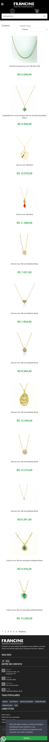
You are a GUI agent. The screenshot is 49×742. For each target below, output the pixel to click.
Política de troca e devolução (11, 717)
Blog (7, 661)
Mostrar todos (25, 26)
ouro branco (14, 701)
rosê (15, 705)
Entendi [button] (26, 738)
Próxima (22, 631)
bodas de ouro (7, 705)
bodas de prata (40, 701)
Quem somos (6, 714)
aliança (5, 701)
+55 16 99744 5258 (26, 684)
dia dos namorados (26, 701)
